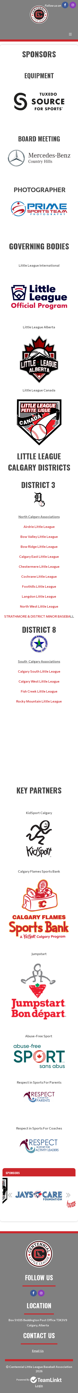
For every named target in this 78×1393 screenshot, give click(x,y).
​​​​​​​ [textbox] (39, 93)
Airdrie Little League (39, 527)
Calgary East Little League (39, 556)
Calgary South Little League (39, 671)
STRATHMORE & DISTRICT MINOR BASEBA (37, 616)
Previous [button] (10, 1195)
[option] (39, 1197)
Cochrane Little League (39, 576)
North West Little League (39, 606)
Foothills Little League (39, 586)
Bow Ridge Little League (39, 546)
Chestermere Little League (39, 566)
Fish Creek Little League (39, 691)
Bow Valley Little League (39, 536)
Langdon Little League (39, 596)
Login (39, 1385)
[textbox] (39, 59)
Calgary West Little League (39, 681)
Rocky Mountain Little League (39, 701)
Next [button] (68, 1195)
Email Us (38, 1351)
